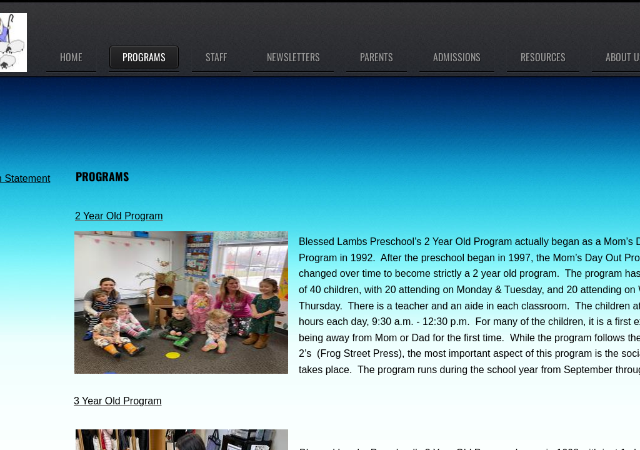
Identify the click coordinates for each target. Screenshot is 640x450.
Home (71, 56)
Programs (144, 56)
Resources (543, 56)
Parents (376, 56)
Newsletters (293, 56)
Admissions (457, 56)
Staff (216, 56)
